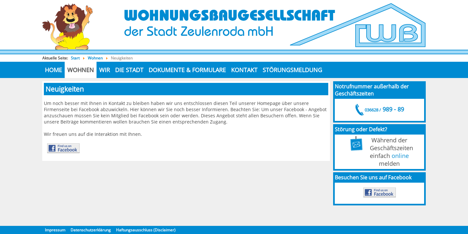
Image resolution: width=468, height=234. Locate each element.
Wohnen (80, 70)
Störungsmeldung (292, 70)
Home (53, 70)
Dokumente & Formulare (187, 70)
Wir (104, 70)
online (400, 156)
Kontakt (244, 70)
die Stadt (129, 70)
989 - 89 (384, 109)
